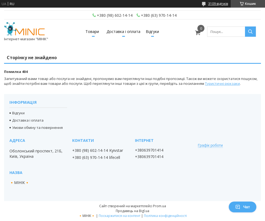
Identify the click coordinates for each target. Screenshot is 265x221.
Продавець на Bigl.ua (132, 211)
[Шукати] (250, 31)
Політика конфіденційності (165, 215)
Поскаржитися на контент (119, 215)
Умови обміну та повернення (37, 127)
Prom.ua (159, 206)
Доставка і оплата (123, 31)
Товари (92, 31)
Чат (242, 207)
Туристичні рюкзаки (222, 83)
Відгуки (152, 31)
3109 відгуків (218, 3)
